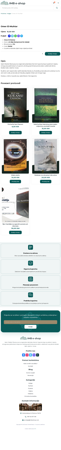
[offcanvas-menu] (58, 3)
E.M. (35, 446)
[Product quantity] (42, 71)
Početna (3, 13)
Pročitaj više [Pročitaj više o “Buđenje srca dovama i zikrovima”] (45, 199)
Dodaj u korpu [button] (15, 150)
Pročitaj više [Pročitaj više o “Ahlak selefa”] (15, 199)
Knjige (9, 13)
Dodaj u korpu (52, 71)
